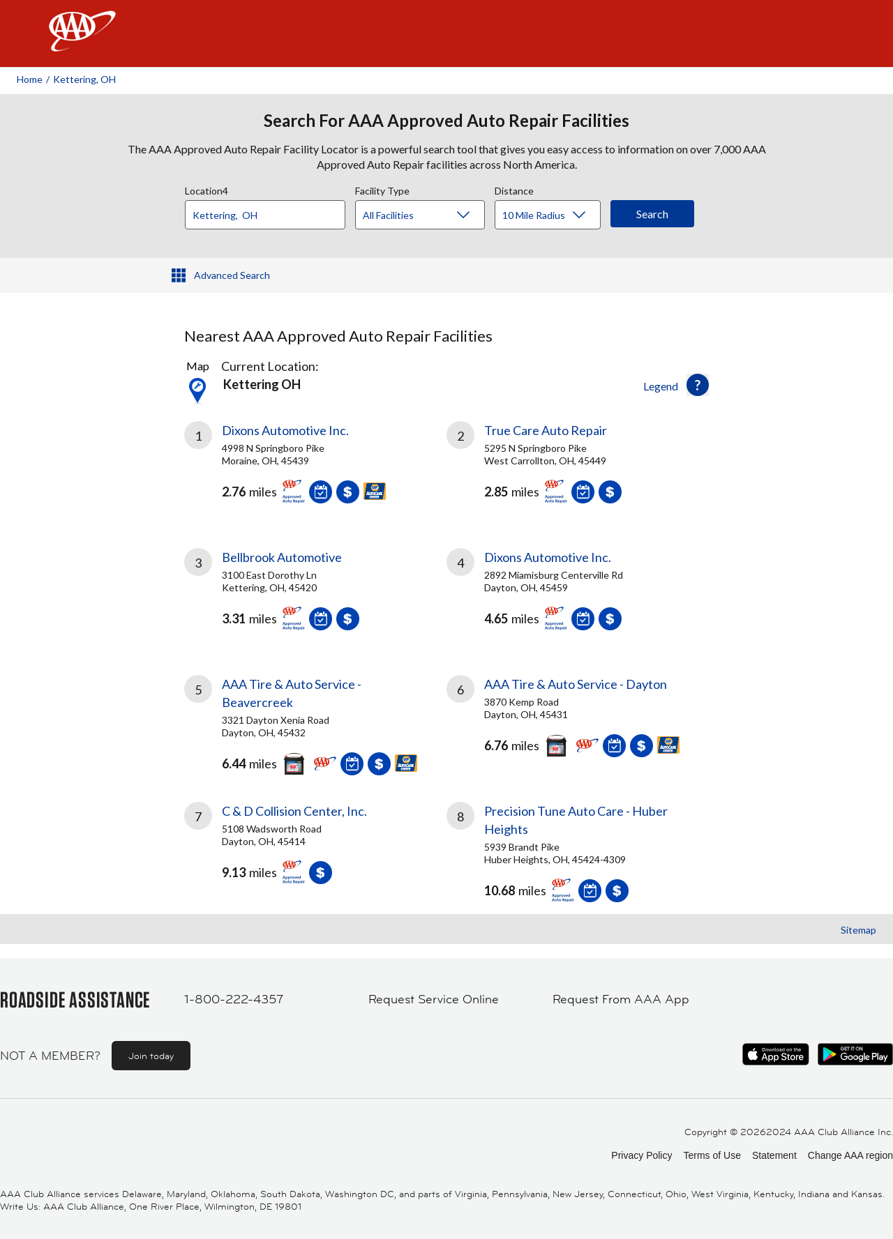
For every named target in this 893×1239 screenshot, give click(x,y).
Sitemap (858, 930)
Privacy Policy (641, 1155)
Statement (774, 1155)
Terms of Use (711, 1155)
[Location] (265, 214)
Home (30, 79)
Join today (151, 1055)
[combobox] (270, 211)
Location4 (206, 189)
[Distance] (552, 215)
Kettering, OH (84, 79)
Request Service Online (433, 999)
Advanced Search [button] (232, 275)
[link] (315, 468)
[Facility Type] (431, 215)
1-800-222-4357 (233, 999)
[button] (697, 385)
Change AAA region (850, 1155)
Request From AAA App (621, 999)
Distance (514, 189)
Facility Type (382, 189)
